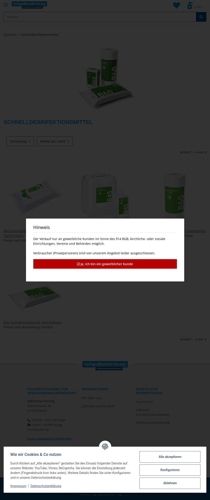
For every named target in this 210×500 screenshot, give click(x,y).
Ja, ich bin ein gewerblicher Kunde (105, 264)
